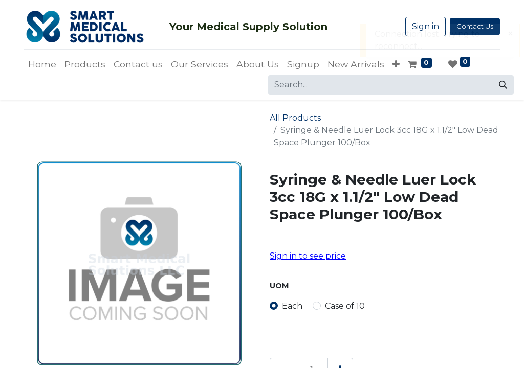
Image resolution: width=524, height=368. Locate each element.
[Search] (503, 85)
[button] (396, 64)
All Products (295, 118)
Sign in (425, 26)
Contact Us (474, 26)
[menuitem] (42, 64)
